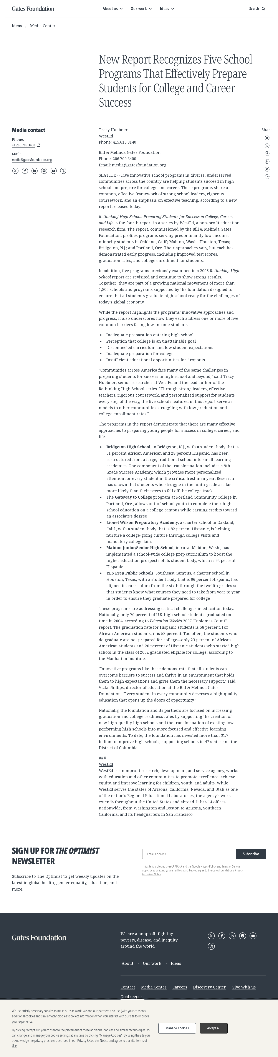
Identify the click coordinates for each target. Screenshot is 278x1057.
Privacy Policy (208, 866)
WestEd (106, 764)
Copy (267, 176)
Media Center (43, 25)
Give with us (244, 987)
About (127, 963)
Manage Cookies (177, 1028)
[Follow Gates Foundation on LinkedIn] (34, 170)
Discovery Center (209, 987)
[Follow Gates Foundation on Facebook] (25, 170)
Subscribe (251, 853)
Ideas (17, 25)
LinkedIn (267, 161)
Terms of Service (231, 866)
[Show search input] (257, 8)
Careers (179, 987)
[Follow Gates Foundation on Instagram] (44, 170)
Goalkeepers (132, 996)
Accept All (214, 1028)
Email (267, 138)
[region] (139, 1028)
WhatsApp (267, 169)
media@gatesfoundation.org (139, 165)
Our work (152, 963)
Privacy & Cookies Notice (92, 1040)
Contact (128, 987)
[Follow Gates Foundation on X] (15, 170)
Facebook (267, 153)
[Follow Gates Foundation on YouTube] (53, 170)
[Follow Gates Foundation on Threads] (63, 170)
